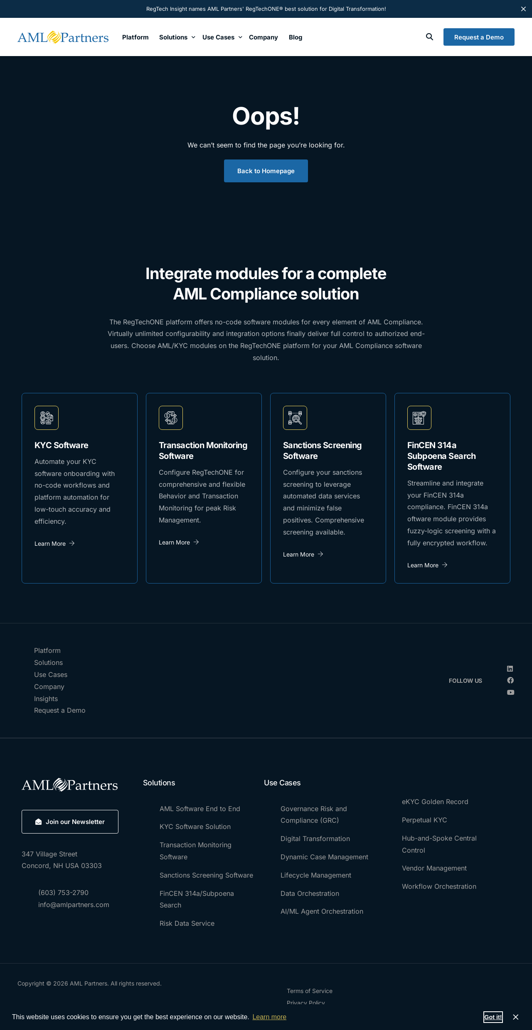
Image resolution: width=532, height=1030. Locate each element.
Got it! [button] (493, 1017)
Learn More (54, 543)
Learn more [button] (269, 1016)
